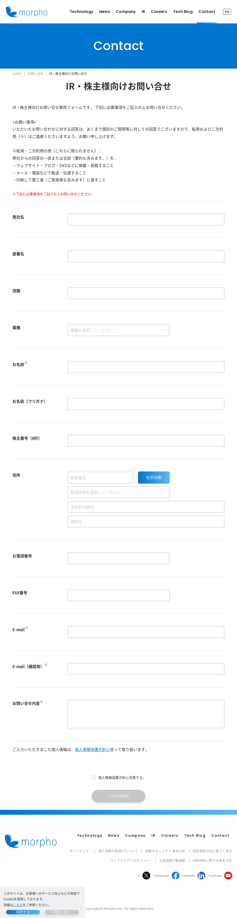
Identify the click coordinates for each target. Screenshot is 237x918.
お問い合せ (35, 73)
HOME (17, 73)
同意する (23, 912)
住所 (16, 475)
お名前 (20, 364)
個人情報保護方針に (92, 749)
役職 (16, 290)
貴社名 (18, 217)
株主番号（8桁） (27, 438)
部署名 (18, 254)
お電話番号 (22, 556)
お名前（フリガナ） (30, 401)
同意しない (61, 912)
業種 (16, 327)
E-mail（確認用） (30, 666)
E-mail (20, 629)
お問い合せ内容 (27, 703)
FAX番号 (19, 592)
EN (227, 11)
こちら (18, 904)
